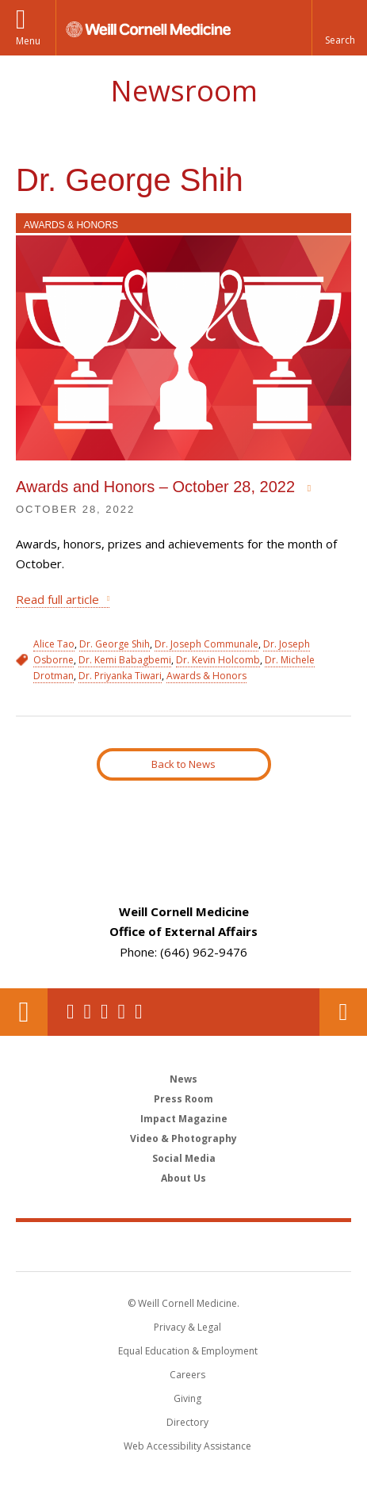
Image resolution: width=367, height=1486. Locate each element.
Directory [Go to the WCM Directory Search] (187, 1422)
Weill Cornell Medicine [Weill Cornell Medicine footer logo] (184, 1245)
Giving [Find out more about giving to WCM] (187, 1398)
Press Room (183, 1099)
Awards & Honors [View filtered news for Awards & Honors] (206, 675)
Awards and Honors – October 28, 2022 (158, 486)
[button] (339, 27)
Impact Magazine (183, 1118)
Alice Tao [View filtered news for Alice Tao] (54, 644)
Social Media (184, 1158)
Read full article (57, 599)
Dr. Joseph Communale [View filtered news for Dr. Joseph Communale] (206, 644)
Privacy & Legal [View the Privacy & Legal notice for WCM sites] (187, 1327)
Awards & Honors (71, 225)
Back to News (183, 764)
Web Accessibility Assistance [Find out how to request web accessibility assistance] (187, 1446)
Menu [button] (28, 41)
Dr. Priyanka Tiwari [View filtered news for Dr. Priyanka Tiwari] (120, 675)
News (183, 1079)
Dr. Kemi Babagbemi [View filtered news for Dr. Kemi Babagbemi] (124, 660)
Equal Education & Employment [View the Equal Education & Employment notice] (188, 1351)
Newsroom (184, 90)
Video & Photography (183, 1138)
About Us (183, 1178)
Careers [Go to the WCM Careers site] (187, 1374)
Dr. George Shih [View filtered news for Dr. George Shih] (114, 644)
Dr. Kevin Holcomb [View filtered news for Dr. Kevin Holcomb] (218, 660)
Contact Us (343, 1012)
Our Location (24, 1012)
